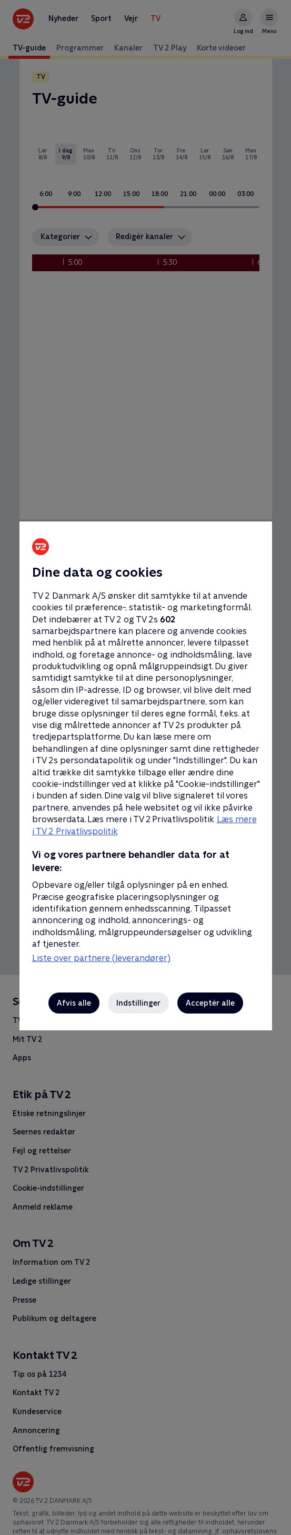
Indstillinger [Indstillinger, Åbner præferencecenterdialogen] (138, 1003)
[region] (145, 767)
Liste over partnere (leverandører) (101, 958)
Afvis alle (74, 1003)
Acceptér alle (210, 1003)
